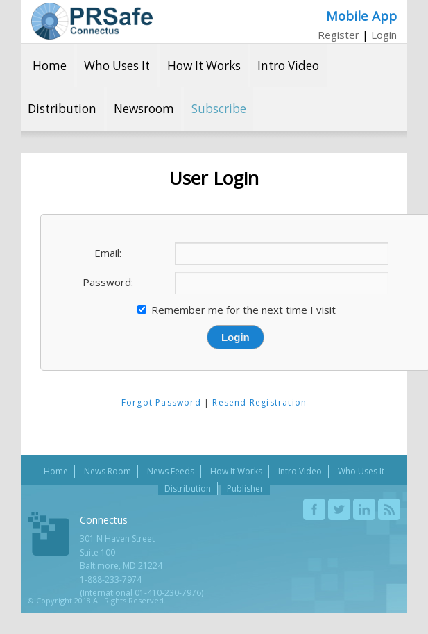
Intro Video (288, 66)
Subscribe (218, 109)
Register (338, 35)
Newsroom (144, 109)
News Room (107, 471)
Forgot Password (161, 402)
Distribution (62, 109)
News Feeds (170, 471)
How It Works (204, 66)
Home (50, 66)
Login (384, 35)
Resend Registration (259, 402)
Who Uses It (117, 66)
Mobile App (361, 15)
